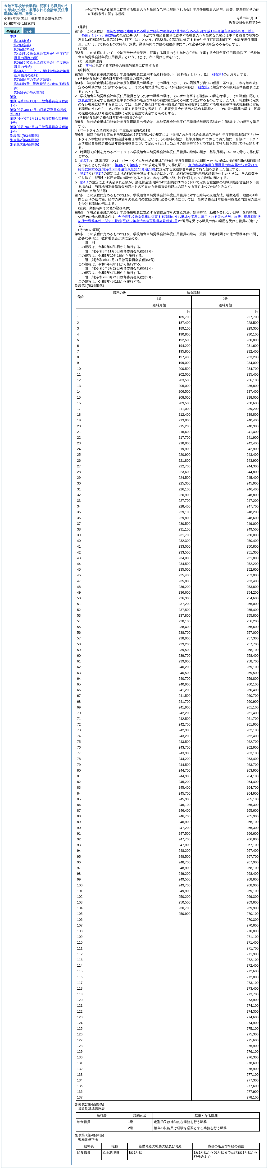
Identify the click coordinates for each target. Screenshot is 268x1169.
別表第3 (84, 100)
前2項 (84, 161)
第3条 (119, 165)
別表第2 (203, 87)
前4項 (84, 182)
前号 (89, 65)
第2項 (99, 173)
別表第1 (217, 74)
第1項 (84, 173)
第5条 (134, 165)
